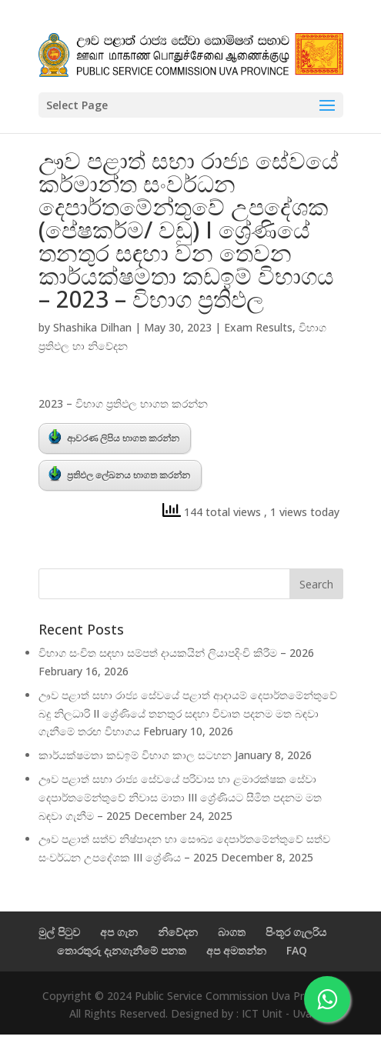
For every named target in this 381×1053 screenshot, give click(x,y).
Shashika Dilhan (92, 327)
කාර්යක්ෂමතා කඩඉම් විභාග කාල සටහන (135, 755)
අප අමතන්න (236, 950)
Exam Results (258, 327)
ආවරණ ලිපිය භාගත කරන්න (113, 437)
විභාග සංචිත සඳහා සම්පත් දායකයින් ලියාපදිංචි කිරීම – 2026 (176, 652)
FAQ (296, 950)
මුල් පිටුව (59, 932)
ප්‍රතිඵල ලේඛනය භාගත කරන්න (119, 474)
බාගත (232, 932)
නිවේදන (178, 932)
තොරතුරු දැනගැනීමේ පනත (121, 950)
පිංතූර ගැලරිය (296, 932)
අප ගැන (119, 932)
